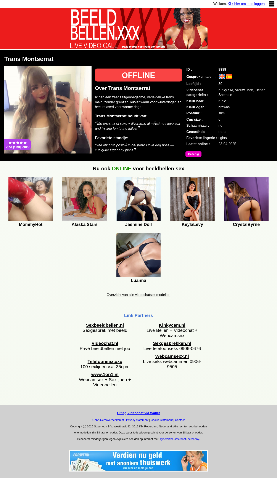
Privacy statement (137, 420)
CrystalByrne (246, 224)
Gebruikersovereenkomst (108, 420)
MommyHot (30, 224)
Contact (180, 420)
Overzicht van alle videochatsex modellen (138, 295)
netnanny (193, 439)
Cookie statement (162, 420)
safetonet (180, 439)
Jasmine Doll (138, 224)
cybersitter (166, 439)
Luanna (138, 280)
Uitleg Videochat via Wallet (138, 413)
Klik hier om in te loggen (246, 4)
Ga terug (193, 154)
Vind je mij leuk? (17, 145)
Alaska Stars (85, 224)
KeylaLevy (192, 224)
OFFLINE (138, 75)
